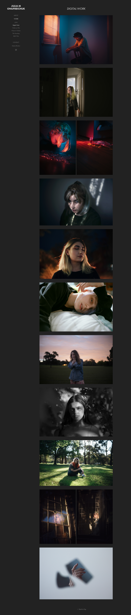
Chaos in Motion (16, 30)
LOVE (16, 22)
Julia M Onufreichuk (16, 7)
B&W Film (16, 36)
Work (16, 19)
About (16, 15)
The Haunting (16, 33)
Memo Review (16, 46)
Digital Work (16, 25)
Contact (16, 42)
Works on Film (16, 28)
